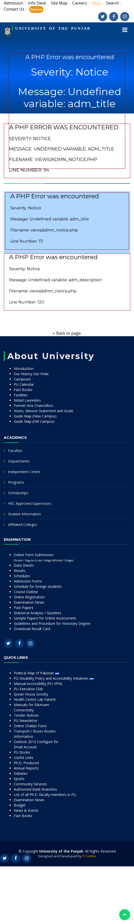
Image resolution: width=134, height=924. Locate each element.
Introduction (24, 368)
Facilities (21, 395)
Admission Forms (28, 581)
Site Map (59, 3)
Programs (16, 482)
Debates (21, 773)
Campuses (22, 379)
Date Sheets (24, 565)
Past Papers (23, 607)
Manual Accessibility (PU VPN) (38, 683)
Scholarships (18, 492)
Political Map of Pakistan (36, 673)
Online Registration (29, 597)
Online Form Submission (44, 557)
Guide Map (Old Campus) (34, 421)
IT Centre (89, 856)
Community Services (30, 784)
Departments (19, 461)
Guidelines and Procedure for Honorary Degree (52, 623)
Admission (13, 3)
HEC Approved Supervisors (29, 503)
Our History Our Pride (31, 373)
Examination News (29, 602)
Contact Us (14, 9)
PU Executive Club (28, 688)
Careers (79, 3)
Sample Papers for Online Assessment (45, 618)
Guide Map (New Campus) (35, 416)
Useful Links (23, 757)
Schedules (22, 575)
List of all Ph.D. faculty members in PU (45, 794)
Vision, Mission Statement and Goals (43, 410)
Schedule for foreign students (38, 586)
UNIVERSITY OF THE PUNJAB (53, 28)
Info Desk (37, 3)
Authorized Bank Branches (35, 789)
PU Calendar (24, 384)
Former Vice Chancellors (33, 405)
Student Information (24, 514)
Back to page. (69, 333)
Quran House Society (31, 694)
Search (112, 3)
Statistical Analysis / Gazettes (37, 612)
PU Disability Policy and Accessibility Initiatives (54, 678)
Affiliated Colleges (22, 524)
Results (20, 570)
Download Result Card (32, 628)
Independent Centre (24, 471)
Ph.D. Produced (26, 762)
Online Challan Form (30, 725)
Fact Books (23, 389)
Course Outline (26, 591)
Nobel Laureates (27, 400)
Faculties (15, 450)
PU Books (22, 752)
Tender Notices (26, 715)
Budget (20, 805)
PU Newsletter (25, 720)
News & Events (26, 810)
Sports (19, 778)
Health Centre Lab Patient (35, 699)
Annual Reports (26, 768)
